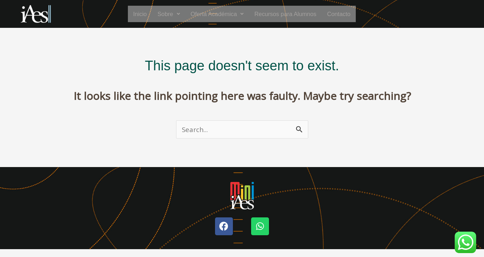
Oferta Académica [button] (214, 13)
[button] (162, 13)
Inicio (132, 13)
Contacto (346, 13)
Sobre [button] (163, 13)
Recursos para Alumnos (288, 13)
